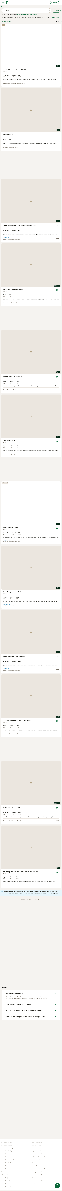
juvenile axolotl (6, 1187)
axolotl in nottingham (7, 1145)
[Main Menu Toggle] (3, 2)
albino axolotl (36, 1160)
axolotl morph (5, 1181)
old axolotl (4, 1175)
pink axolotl (35, 1178)
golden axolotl (36, 1145)
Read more (55, 17)
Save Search (6, 21)
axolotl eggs (5, 1178)
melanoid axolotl (37, 1154)
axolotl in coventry (7, 1148)
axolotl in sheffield (7, 1163)
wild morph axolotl (37, 1142)
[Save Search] (57, 1185)
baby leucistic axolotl (38, 1169)
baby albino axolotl (37, 1181)
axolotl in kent (5, 1166)
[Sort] (58, 21)
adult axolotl (36, 1184)
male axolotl (5, 1172)
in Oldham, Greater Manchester (27, 14)
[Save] (57, 70)
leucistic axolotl (37, 1175)
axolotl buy (4, 1184)
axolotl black (36, 1166)
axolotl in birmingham (8, 1151)
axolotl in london (6, 1154)
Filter (56, 10)
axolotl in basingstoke (8, 1160)
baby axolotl (35, 1148)
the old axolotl (36, 1163)
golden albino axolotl (38, 1157)
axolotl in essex (6, 1157)
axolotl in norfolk (6, 1142)
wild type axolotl (37, 1172)
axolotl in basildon (7, 1169)
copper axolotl (36, 1151)
